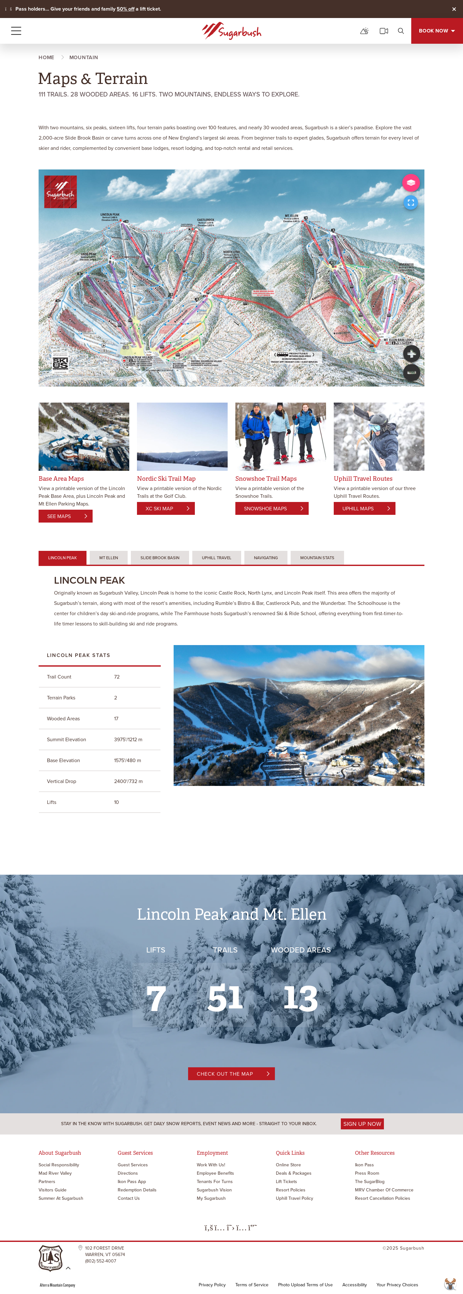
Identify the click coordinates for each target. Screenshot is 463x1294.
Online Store (288, 1165)
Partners (47, 1181)
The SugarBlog (370, 1181)
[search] (401, 31)
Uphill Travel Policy (294, 1198)
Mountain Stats (317, 558)
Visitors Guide (53, 1190)
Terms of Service (251, 1285)
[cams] (384, 31)
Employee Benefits (215, 1173)
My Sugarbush (211, 1198)
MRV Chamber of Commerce (384, 1190)
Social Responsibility (59, 1165)
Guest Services (133, 1165)
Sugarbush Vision (214, 1190)
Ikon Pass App (132, 1181)
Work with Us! (211, 1165)
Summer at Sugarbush (61, 1198)
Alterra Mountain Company (57, 1285)
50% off (125, 9)
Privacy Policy (212, 1285)
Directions (128, 1173)
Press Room (367, 1173)
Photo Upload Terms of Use (305, 1285)
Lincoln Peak (62, 558)
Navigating (266, 558)
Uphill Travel (217, 558)
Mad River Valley (55, 1173)
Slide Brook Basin (160, 558)
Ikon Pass (364, 1165)
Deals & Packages (294, 1173)
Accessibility (354, 1285)
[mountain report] (364, 31)
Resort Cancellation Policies (382, 1198)
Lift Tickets (286, 1181)
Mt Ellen (108, 558)
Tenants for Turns (215, 1181)
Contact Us (129, 1198)
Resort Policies (290, 1190)
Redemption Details (137, 1190)
